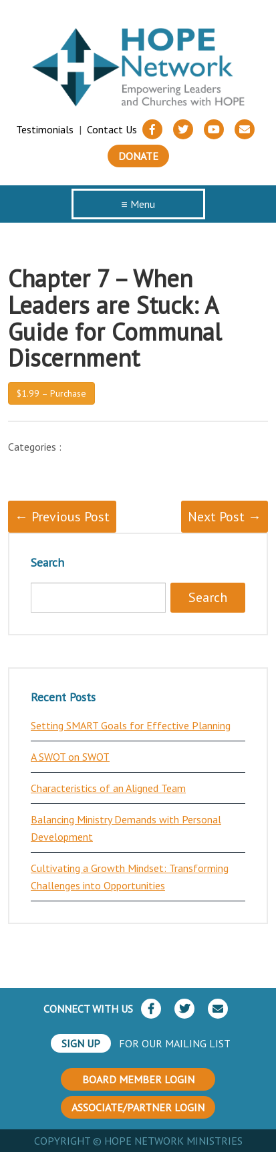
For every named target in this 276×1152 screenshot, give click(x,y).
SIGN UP (80, 1043)
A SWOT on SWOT (70, 756)
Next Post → (224, 516)
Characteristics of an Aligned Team (108, 788)
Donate (138, 156)
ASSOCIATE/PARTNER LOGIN (138, 1107)
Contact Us (112, 129)
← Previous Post (62, 516)
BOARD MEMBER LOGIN (138, 1079)
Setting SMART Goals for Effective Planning (131, 725)
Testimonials (45, 129)
